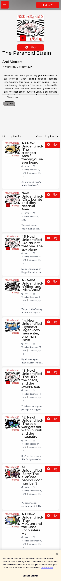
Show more (11, 97)
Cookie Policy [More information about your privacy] (47, 569)
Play (30, 47)
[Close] (57, 555)
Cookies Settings (30, 577)
